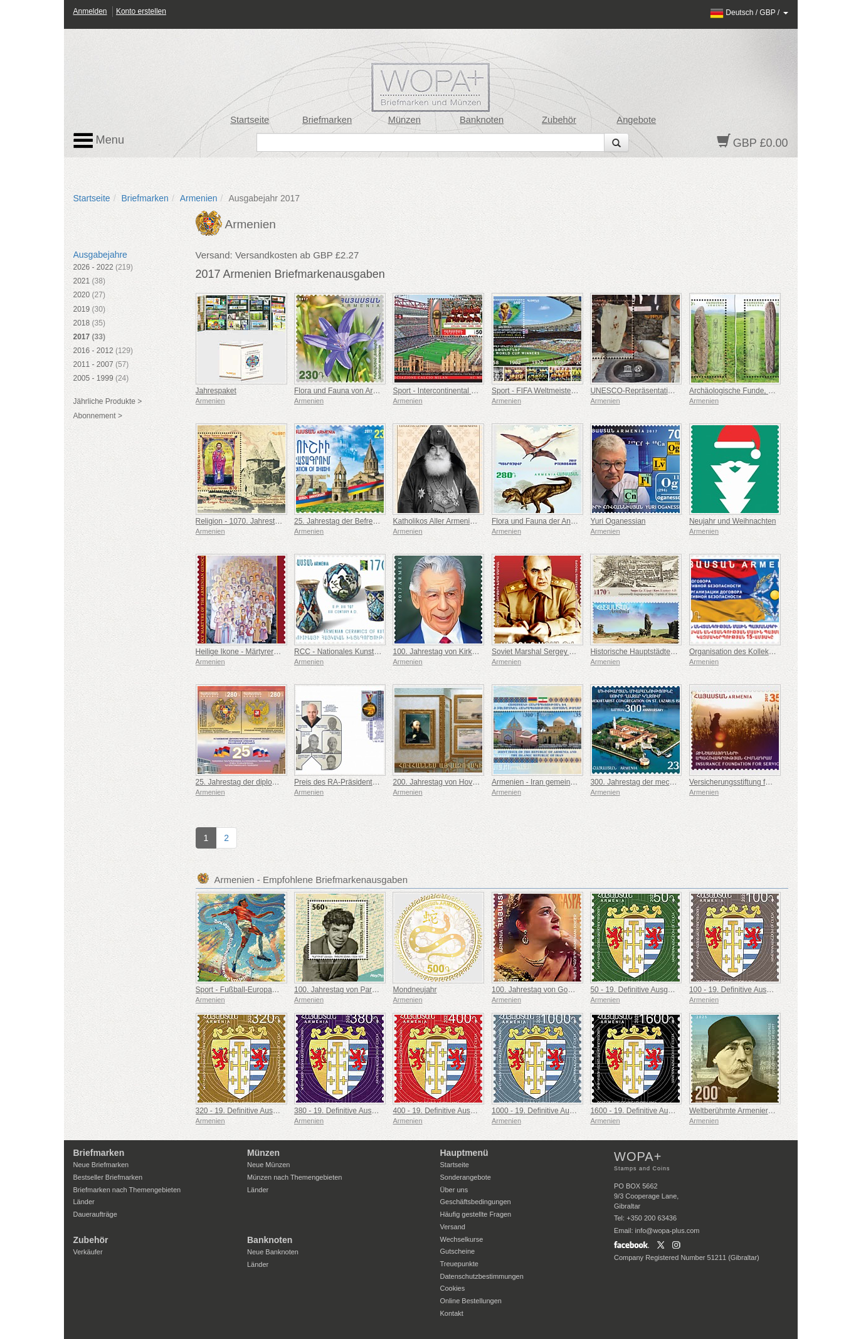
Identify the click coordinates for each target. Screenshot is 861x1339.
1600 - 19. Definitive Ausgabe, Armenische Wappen (676, 1110)
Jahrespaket (216, 390)
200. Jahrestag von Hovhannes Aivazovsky (464, 782)
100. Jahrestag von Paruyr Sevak (349, 989)
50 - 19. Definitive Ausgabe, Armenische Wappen (671, 989)
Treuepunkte (459, 1264)
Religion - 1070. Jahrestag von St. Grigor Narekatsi (281, 521)
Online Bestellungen (471, 1301)
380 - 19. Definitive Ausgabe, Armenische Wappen (378, 1110)
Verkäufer (88, 1252)
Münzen (404, 120)
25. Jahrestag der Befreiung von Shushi (360, 521)
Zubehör (559, 120)
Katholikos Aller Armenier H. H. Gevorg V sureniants (479, 521)
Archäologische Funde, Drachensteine (752, 390)
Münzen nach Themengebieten (294, 1177)
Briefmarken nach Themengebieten (127, 1189)
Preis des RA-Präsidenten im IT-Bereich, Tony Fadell (382, 782)
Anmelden (90, 11)
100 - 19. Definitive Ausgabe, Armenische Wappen (773, 989)
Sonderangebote (465, 1177)
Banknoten (482, 120)
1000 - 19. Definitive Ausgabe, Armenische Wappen (577, 1110)
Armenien (199, 198)
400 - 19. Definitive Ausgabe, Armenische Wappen (476, 1110)
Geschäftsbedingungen (475, 1201)
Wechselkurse (461, 1239)
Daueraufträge (95, 1214)
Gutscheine (457, 1251)
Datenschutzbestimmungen (482, 1276)
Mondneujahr (414, 989)
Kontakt (451, 1313)
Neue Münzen (268, 1164)
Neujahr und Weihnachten (732, 521)
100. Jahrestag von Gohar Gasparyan (555, 989)
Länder (84, 1201)
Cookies (452, 1288)
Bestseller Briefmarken (108, 1177)
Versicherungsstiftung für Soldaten (746, 782)
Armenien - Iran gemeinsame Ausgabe (556, 782)
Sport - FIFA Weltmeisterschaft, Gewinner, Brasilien (577, 390)
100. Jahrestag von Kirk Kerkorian (449, 651)
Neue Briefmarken (101, 1164)
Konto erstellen (141, 11)
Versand (452, 1227)
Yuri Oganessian (617, 521)
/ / (749, 12)
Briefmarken (327, 120)
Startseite (249, 120)
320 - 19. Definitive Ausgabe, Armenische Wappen (279, 1110)
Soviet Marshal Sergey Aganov (543, 651)
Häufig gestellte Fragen (476, 1214)
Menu (99, 140)
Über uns (454, 1189)
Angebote (636, 120)
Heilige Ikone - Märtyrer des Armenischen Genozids (281, 651)
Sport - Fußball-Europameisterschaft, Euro (266, 989)
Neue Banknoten (272, 1252)
